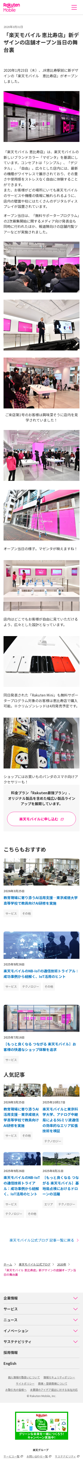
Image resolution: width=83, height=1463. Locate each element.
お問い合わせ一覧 (39, 1456)
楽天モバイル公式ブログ (34, 1264)
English (10, 1363)
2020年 (61, 1264)
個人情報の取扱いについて (24, 1377)
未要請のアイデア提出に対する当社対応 (54, 1389)
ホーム (8, 1264)
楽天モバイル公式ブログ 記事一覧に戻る (44, 1240)
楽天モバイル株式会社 (12, 7)
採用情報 (11, 1352)
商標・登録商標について (52, 1383)
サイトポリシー (25, 1383)
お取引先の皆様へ (16, 1389)
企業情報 (41, 1298)
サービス (41, 1309)
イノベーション (41, 1330)
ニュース (41, 1319)
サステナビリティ (41, 1341)
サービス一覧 (13, 1456)
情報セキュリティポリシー (59, 1377)
